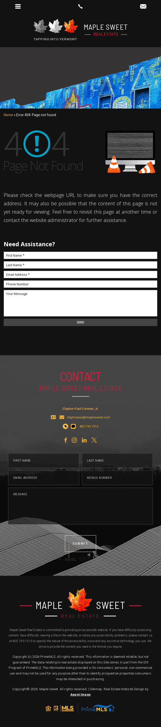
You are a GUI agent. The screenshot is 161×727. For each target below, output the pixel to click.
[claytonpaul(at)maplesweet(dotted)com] (143, 6)
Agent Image (80, 694)
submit (81, 548)
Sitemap (96, 689)
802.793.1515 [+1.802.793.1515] (22, 641)
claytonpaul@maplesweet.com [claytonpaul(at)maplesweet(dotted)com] (88, 422)
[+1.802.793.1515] (65, 431)
